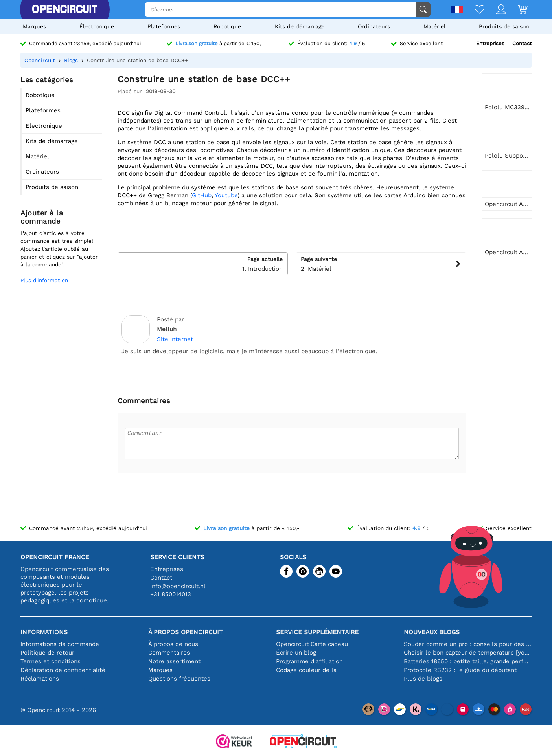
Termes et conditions (50, 661)
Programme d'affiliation (309, 661)
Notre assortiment (174, 661)
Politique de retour (47, 652)
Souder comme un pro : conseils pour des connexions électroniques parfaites (468, 644)
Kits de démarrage (299, 26)
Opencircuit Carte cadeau (312, 644)
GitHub (202, 195)
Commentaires (169, 652)
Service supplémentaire (317, 632)
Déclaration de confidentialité (62, 669)
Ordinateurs (374, 26)
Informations (44, 632)
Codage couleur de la (306, 669)
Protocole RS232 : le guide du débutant (460, 669)
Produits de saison (504, 26)
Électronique (96, 26)
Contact (522, 43)
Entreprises (490, 43)
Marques (34, 26)
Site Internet (175, 339)
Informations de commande (59, 644)
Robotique (227, 26)
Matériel (434, 26)
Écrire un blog (296, 652)
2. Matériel (381, 263)
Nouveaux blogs (432, 632)
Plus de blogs (423, 678)
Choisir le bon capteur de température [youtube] (468, 652)
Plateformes (163, 26)
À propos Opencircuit (185, 632)
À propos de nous (173, 644)
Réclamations (39, 678)
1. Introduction (203, 263)
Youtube (226, 195)
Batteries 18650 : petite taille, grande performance (468, 661)
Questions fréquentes (179, 678)
